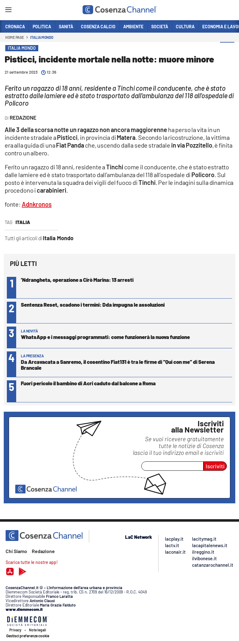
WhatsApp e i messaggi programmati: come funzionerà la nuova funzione (105, 337)
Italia (23, 222)
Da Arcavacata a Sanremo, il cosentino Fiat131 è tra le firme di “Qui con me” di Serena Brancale (118, 365)
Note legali (37, 630)
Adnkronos (37, 204)
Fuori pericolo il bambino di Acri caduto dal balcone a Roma (88, 383)
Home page (14, 37)
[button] (227, 49)
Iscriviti (215, 466)
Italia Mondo (41, 37)
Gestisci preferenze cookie (27, 636)
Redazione (43, 551)
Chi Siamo (16, 551)
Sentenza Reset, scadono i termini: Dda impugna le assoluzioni (93, 304)
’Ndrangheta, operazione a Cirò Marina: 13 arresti (77, 280)
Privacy (15, 630)
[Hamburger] (8, 10)
